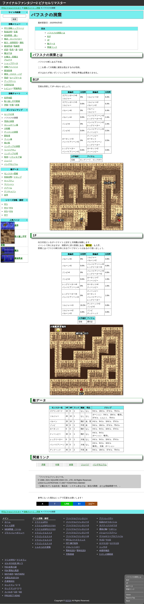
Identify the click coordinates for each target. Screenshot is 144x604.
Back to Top (130, 598)
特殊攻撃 (8, 177)
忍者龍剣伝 (9, 581)
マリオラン (21, 560)
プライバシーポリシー (14, 533)
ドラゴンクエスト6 (43, 543)
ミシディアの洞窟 (12, 146)
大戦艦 (7, 128)
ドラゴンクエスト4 (43, 536)
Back (128, 601)
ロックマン (9, 585)
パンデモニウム (11, 164)
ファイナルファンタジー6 (77, 536)
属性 (22, 42)
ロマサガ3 (114, 543)
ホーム (8, 522)
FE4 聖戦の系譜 (12, 570)
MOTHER (9, 574)
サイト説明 (9, 525)
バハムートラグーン (108, 532)
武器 (6, 49)
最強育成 (8, 46)
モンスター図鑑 (11, 173)
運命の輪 (103, 529)
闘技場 (7, 135)
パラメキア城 (16, 157)
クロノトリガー (73, 547)
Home (128, 595)
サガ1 (101, 540)
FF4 (11, 208)
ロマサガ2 (103, 543)
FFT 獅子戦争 (72, 543)
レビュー (8, 88)
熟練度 (17, 46)
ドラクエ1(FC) (41, 522)
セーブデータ (16, 78)
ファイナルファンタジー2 (77, 522)
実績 (6, 78)
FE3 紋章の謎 (11, 567)
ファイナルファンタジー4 (77, 529)
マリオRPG (10, 560)
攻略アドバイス (11, 67)
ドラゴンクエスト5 (43, 540)
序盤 (6, 105)
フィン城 (8, 139)
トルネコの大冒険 (43, 547)
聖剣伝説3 (81, 550)
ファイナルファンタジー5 (77, 532)
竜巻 (6, 157)
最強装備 (8, 70)
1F (48, 40)
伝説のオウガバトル (108, 522)
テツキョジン (10, 191)
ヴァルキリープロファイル (111, 536)
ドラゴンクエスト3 (43, 533)
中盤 (12, 105)
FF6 (11, 211)
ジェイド (8, 161)
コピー (91, 504)
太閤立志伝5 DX (12, 577)
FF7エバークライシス (75, 540)
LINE (66, 504)
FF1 (6, 204)
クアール (8, 188)
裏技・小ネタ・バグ (13, 74)
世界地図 (8, 98)
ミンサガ (103, 547)
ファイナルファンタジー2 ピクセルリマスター (34, 3)
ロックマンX (10, 588)
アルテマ (8, 60)
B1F (49, 36)
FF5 (6, 211)
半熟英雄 (70, 554)
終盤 (17, 105)
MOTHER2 (20, 574)
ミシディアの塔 (11, 153)
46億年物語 (104, 550)
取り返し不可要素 (12, 101)
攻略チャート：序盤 (32, 8)
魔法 (9, 250)
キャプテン (9, 181)
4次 (20, 592)
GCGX (68, 600)
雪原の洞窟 (9, 121)
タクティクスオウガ (108, 525)
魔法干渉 (8, 53)
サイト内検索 (14, 12)
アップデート (10, 81)
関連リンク (52, 47)
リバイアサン (10, 150)
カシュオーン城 (11, 125)
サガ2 (108, 540)
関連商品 (18, 88)
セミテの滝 (9, 114)
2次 (15, 592)
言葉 (16, 32)
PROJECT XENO (12, 595)
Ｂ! (79, 504)
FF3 (6, 208)
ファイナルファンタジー (77, 518)
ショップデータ (11, 63)
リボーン (113, 529)
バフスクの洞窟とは (56, 33)
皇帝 (6, 195)
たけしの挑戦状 (106, 554)
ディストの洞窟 (11, 132)
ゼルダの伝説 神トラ (14, 563)
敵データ (51, 43)
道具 (21, 49)
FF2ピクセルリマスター (11, 8)
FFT (6, 215)
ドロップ (18, 177)
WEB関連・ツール (13, 529)
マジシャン (9, 184)
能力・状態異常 (11, 42)
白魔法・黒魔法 (11, 57)
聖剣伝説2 (70, 550)
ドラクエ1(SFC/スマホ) (45, 525)
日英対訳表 (9, 85)
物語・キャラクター (13, 39)
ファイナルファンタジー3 (77, 525)
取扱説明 (8, 32)
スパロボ (8, 592)
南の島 (7, 143)
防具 (12, 49)
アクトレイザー (106, 518)
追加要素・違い (11, 35)
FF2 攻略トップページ (14, 28)
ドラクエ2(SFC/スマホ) (45, 529)
